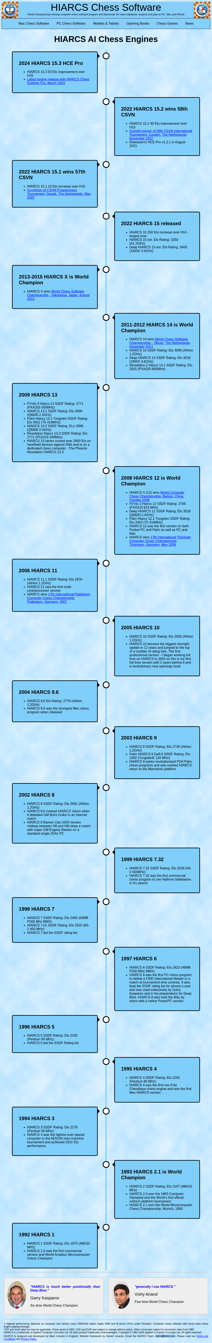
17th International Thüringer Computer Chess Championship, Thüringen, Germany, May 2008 (160, 540)
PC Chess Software (71, 23)
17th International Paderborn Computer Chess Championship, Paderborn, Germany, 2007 (58, 598)
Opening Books (137, 23)
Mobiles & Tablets (106, 23)
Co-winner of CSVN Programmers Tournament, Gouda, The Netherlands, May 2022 (59, 193)
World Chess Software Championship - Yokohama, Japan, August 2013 (58, 295)
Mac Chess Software (33, 23)
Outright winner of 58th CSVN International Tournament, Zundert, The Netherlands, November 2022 (160, 134)
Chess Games (167, 23)
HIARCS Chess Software (106, 7)
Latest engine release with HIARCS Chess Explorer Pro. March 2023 (58, 81)
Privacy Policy (28, 1339)
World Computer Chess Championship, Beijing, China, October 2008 (156, 496)
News (189, 23)
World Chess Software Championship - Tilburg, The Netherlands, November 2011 (160, 342)
